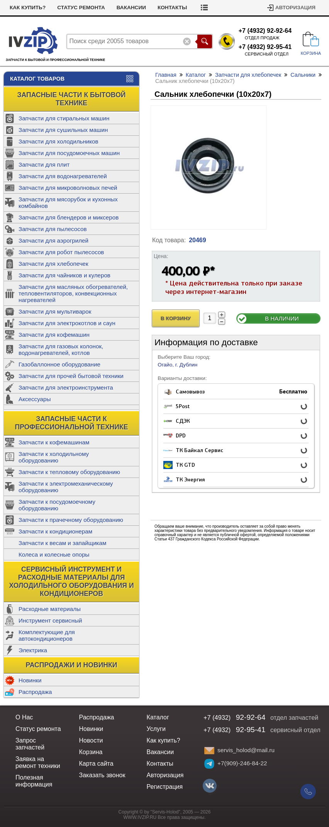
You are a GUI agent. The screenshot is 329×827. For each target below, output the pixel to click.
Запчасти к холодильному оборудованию (54, 457)
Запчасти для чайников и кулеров (64, 275)
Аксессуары (35, 399)
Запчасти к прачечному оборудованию (71, 519)
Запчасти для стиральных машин (64, 118)
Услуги (156, 729)
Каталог (196, 75)
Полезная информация (33, 781)
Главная (165, 75)
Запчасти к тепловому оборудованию (69, 472)
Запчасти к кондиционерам (55, 531)
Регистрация (165, 786)
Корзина (91, 752)
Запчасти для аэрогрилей (53, 240)
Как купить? (28, 7)
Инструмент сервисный (50, 620)
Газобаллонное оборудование (59, 364)
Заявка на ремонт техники (37, 762)
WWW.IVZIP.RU (140, 817)
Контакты (172, 7)
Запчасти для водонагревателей (63, 176)
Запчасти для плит (44, 164)
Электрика (33, 650)
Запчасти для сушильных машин (63, 130)
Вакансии (131, 7)
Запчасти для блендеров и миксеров (69, 217)
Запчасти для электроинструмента (66, 387)
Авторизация (295, 7)
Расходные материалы (50, 609)
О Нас (24, 717)
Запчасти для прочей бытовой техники (71, 376)
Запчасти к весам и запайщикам (62, 543)
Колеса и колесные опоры (54, 554)
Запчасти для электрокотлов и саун (67, 323)
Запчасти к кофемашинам (54, 442)
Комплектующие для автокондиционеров (47, 635)
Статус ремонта (81, 7)
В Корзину (176, 318)
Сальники (302, 75)
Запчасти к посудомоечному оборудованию (57, 504)
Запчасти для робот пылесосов (61, 252)
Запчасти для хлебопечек (53, 263)
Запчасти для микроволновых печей (68, 187)
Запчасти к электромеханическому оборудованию (66, 486)
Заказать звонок (102, 775)
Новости (91, 740)
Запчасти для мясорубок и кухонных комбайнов (68, 202)
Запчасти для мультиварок (55, 311)
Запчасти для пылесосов (53, 229)
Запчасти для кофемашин (54, 334)
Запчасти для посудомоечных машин (69, 153)
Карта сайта (96, 763)
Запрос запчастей (29, 744)
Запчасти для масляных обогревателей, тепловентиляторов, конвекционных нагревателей (73, 293)
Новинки (30, 680)
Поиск (204, 41)
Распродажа (35, 692)
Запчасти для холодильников (58, 141)
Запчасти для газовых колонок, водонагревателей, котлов (61, 349)
